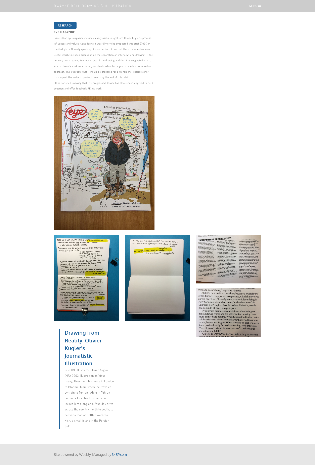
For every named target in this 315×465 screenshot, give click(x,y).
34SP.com (119, 454)
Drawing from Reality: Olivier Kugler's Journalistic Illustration (83, 348)
